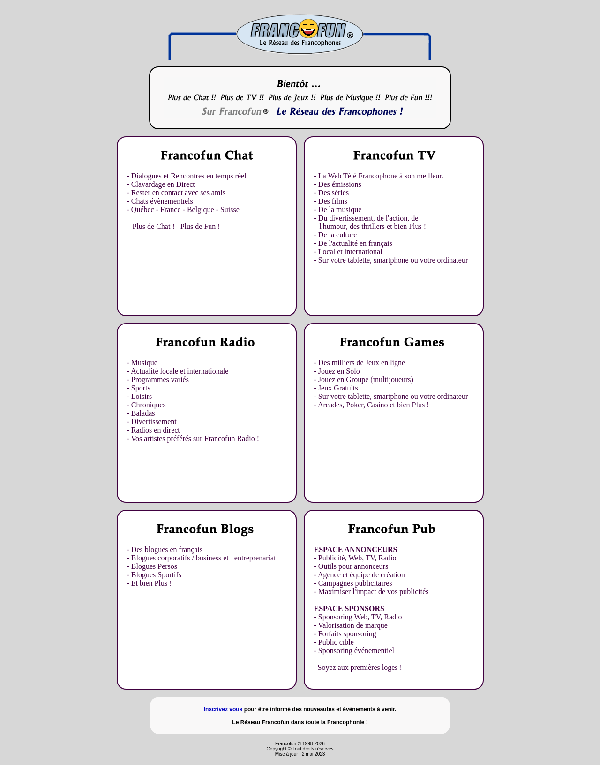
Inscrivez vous (223, 709)
